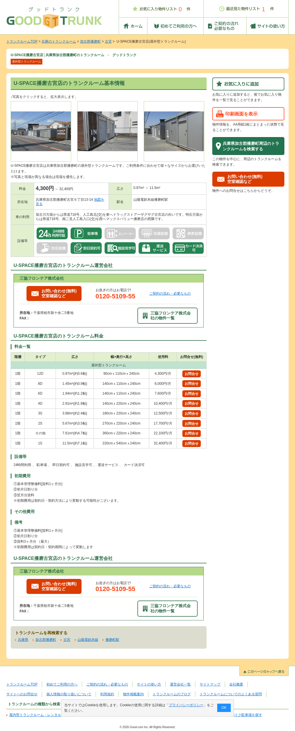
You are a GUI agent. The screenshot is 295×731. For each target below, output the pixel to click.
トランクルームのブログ (172, 694)
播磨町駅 (112, 640)
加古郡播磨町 (90, 41)
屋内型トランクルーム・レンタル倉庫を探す (43, 715)
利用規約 (107, 694)
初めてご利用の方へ (61, 684)
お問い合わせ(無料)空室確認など (54, 293)
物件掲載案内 (133, 694)
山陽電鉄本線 (87, 640)
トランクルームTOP (21, 41)
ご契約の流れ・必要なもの (170, 293)
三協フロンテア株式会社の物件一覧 (167, 315)
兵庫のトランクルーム (58, 41)
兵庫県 (23, 640)
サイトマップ (210, 684)
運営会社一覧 (180, 684)
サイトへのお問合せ (21, 694)
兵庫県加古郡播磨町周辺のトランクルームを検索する (251, 146)
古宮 (108, 41)
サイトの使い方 (149, 684)
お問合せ (191, 374)
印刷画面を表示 (241, 113)
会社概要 (236, 684)
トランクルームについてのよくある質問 (231, 694)
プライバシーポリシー (186, 705)
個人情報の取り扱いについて (68, 694)
